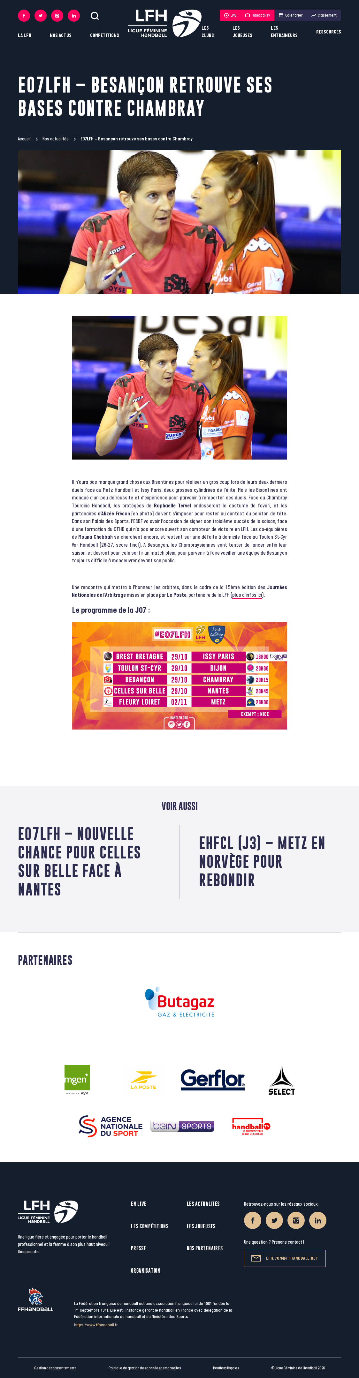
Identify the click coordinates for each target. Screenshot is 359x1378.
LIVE (230, 15)
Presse (138, 1248)
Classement (324, 15)
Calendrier (290, 15)
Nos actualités (55, 139)
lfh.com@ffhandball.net (284, 1258)
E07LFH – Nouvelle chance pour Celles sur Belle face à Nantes (79, 861)
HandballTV (257, 15)
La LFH (24, 36)
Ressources (328, 32)
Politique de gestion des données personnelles (144, 1368)
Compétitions (104, 36)
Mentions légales (226, 1368)
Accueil (24, 139)
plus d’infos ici (247, 595)
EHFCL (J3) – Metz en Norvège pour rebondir (262, 861)
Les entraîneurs (284, 32)
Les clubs (208, 32)
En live (139, 1204)
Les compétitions (149, 1226)
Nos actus (61, 36)
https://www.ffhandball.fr (96, 1325)
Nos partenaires (205, 1248)
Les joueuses (242, 32)
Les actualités (203, 1204)
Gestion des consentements (55, 1368)
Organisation (145, 1271)
